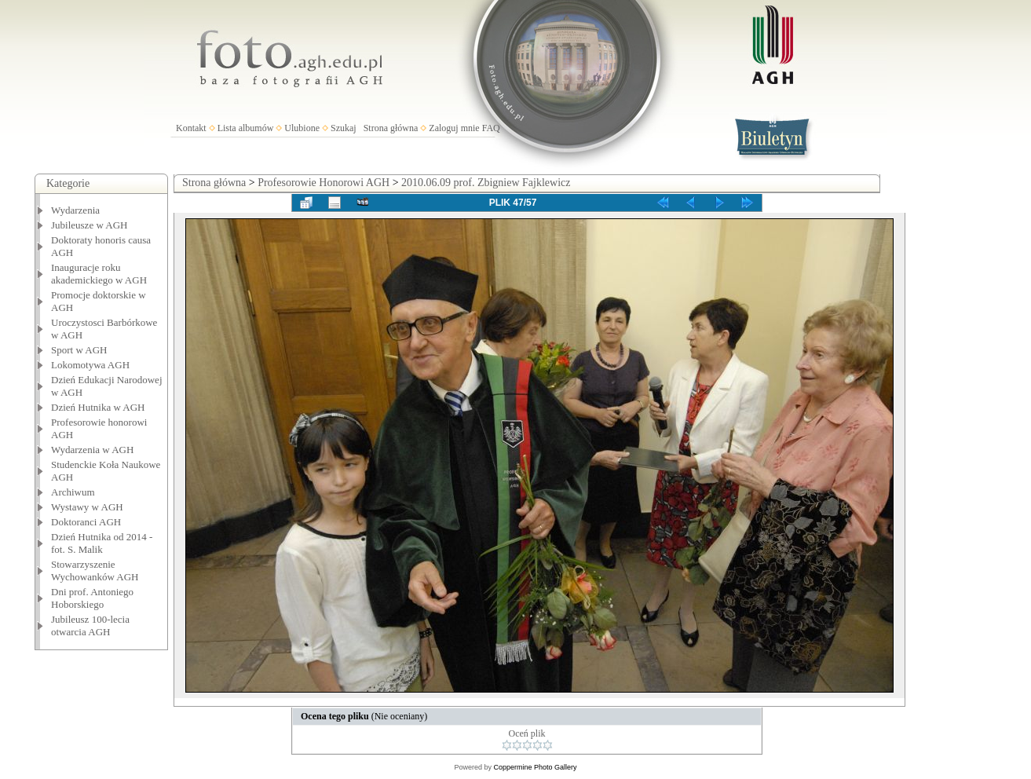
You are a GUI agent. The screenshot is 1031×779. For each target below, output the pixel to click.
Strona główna (391, 128)
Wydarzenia (75, 210)
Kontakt (191, 128)
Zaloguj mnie (454, 128)
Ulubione (302, 128)
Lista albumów (246, 128)
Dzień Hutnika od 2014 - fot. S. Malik (101, 543)
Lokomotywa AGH (90, 365)
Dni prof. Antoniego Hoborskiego (92, 598)
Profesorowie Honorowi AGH (323, 182)
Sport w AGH (79, 350)
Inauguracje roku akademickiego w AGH (99, 273)
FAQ (491, 128)
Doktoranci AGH (86, 522)
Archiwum (73, 492)
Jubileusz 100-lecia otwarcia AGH (90, 625)
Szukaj (343, 128)
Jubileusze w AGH (89, 225)
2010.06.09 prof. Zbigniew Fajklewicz (485, 182)
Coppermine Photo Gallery (534, 767)
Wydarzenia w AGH (92, 449)
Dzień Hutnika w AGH (98, 407)
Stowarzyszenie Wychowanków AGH (95, 570)
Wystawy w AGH (87, 507)
